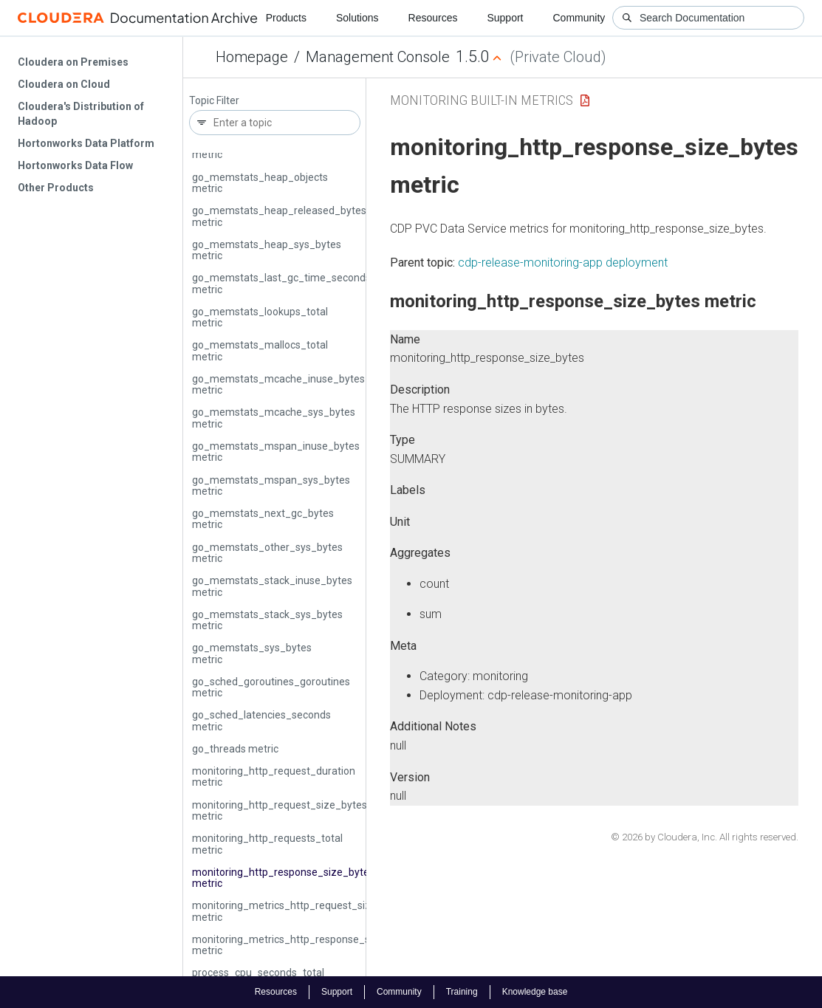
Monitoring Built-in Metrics (481, 100)
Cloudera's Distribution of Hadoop (81, 113)
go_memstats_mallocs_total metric (260, 350)
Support (505, 18)
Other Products (56, 187)
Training (462, 992)
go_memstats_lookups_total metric (260, 317)
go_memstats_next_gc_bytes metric (263, 518)
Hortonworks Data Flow (75, 165)
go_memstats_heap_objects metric (260, 182)
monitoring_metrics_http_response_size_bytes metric (304, 944)
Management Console (378, 57)
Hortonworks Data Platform (86, 143)
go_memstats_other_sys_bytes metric (267, 552)
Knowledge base (535, 992)
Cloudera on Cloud (64, 84)
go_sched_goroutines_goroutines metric (271, 687)
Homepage (252, 57)
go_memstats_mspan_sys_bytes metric (271, 485)
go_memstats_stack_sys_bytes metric (267, 619)
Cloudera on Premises (73, 62)
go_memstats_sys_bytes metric (252, 653)
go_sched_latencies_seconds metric (261, 720)
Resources (433, 18)
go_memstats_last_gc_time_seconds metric (281, 283)
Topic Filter (214, 100)
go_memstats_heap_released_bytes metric (279, 216)
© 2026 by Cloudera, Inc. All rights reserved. (704, 837)
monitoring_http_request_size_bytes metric (279, 810)
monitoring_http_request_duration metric (273, 776)
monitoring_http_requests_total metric (267, 843)
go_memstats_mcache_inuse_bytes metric (278, 384)
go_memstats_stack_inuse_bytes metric (272, 586)
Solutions (357, 18)
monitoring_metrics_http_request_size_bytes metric (300, 910)
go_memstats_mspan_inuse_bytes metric (276, 451)
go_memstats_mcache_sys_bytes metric (273, 417)
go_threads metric (235, 749)
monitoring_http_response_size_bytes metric (283, 877)
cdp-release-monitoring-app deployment (563, 263)
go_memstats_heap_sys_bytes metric (266, 250)
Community (579, 18)
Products (286, 18)
